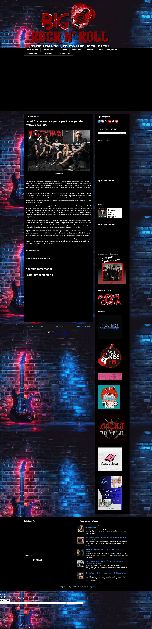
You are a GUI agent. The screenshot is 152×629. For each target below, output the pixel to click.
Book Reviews (48, 50)
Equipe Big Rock (64, 54)
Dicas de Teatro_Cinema (108, 50)
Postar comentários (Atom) (61, 332)
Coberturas (63, 50)
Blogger (91, 587)
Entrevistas (76, 50)
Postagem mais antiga (83, 326)
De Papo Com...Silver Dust (108, 254)
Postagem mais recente (34, 326)
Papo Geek (90, 50)
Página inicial (59, 326)
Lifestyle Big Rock (33, 54)
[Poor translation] (7, 600)
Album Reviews (32, 50)
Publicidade (49, 54)
